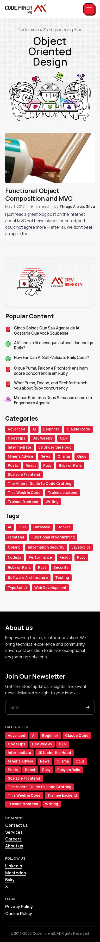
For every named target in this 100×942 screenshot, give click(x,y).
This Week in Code (24, 492)
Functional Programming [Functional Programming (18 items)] (53, 537)
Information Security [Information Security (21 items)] (46, 547)
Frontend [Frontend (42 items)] (16, 537)
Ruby (47, 465)
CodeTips (16, 438)
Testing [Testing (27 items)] (62, 577)
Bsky (10, 879)
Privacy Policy (19, 906)
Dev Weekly (43, 438)
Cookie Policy (18, 913)
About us (14, 846)
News (45, 456)
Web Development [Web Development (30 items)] (50, 587)
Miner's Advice (20, 456)
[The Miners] (25, 9)
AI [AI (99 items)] (9, 527)
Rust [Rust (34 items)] (42, 567)
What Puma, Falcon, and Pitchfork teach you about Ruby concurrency (51, 385)
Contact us (16, 825)
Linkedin (13, 866)
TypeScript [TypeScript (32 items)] (17, 587)
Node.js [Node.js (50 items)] (14, 557)
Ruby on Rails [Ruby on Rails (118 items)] (19, 567)
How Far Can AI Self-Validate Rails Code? (51, 357)
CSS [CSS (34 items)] (22, 527)
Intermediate (19, 447)
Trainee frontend (23, 501)
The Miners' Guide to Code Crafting (39, 483)
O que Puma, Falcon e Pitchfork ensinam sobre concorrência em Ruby (51, 371)
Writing (52, 501)
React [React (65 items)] (64, 557)
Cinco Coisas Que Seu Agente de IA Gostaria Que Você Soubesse (46, 331)
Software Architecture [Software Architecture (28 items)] (28, 577)
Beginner (51, 429)
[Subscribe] (88, 707)
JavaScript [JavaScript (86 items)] (81, 547)
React (31, 465)
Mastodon (15, 873)
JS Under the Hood (55, 447)
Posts (13, 465)
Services (14, 832)
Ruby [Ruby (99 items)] (81, 557)
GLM (63, 438)
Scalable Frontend (24, 474)
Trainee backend (62, 492)
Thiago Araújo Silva (77, 206)
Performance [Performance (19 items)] (40, 557)
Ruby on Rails (70, 465)
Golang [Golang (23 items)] (14, 547)
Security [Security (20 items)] (60, 567)
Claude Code (78, 429)
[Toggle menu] (89, 9)
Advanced (16, 429)
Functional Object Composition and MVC (38, 194)
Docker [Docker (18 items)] (64, 527)
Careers (13, 839)
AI (34, 429)
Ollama (64, 456)
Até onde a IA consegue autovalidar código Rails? (53, 345)
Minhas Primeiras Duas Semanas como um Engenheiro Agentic (53, 400)
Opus (81, 456)
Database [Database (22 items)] (41, 527)
